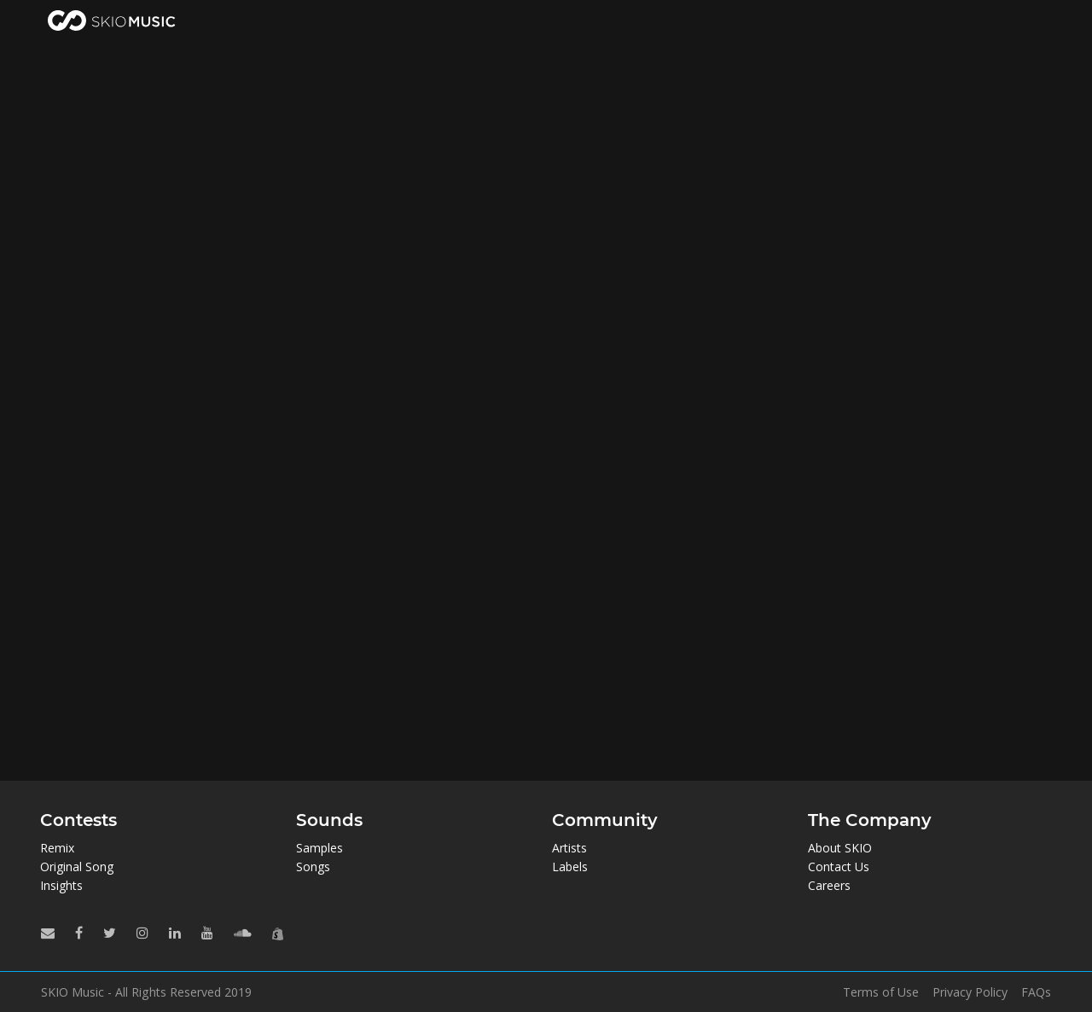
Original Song (76, 866)
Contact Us (838, 866)
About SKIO (840, 848)
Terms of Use (881, 992)
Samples (319, 848)
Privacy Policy (970, 992)
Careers (829, 885)
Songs (313, 866)
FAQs (1036, 992)
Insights (61, 885)
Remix (57, 848)
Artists (569, 848)
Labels (570, 866)
